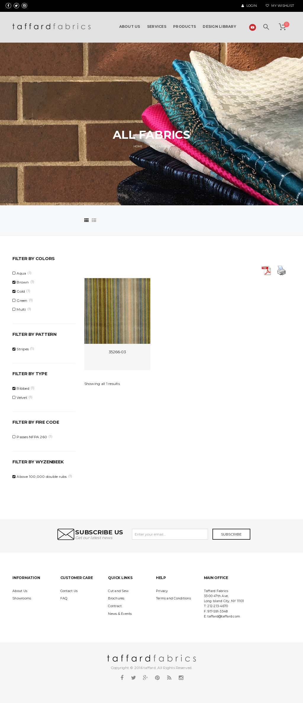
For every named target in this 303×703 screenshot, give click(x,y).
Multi (21, 309)
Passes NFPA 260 (32, 437)
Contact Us (69, 591)
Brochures (116, 598)
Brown (23, 282)
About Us (19, 591)
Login (249, 6)
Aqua (21, 273)
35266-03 (117, 351)
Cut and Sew (118, 591)
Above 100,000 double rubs (42, 476)
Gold (21, 291)
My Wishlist (280, 6)
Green (22, 300)
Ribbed (23, 388)
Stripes (23, 349)
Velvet (22, 397)
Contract (115, 606)
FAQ (63, 598)
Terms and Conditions (173, 598)
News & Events (120, 614)
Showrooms (21, 598)
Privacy (162, 591)
